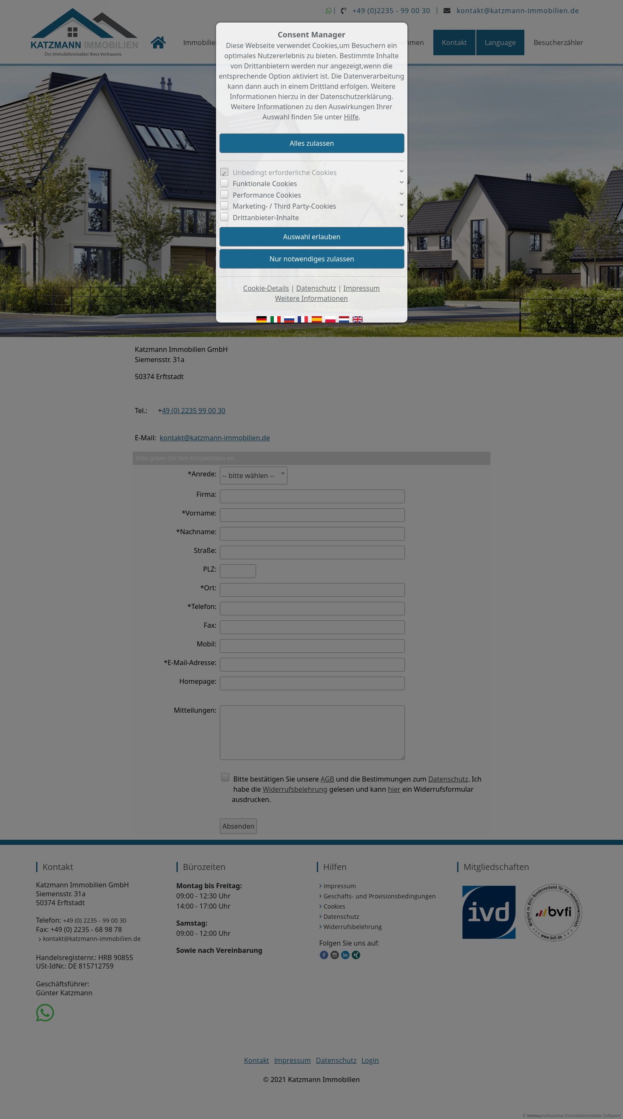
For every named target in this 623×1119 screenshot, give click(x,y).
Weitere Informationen (311, 298)
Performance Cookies (267, 195)
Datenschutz (316, 288)
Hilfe (351, 117)
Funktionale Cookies (265, 183)
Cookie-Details (266, 288)
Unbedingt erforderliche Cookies (285, 172)
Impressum (362, 288)
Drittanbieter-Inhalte (266, 217)
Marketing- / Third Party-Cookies (284, 206)
